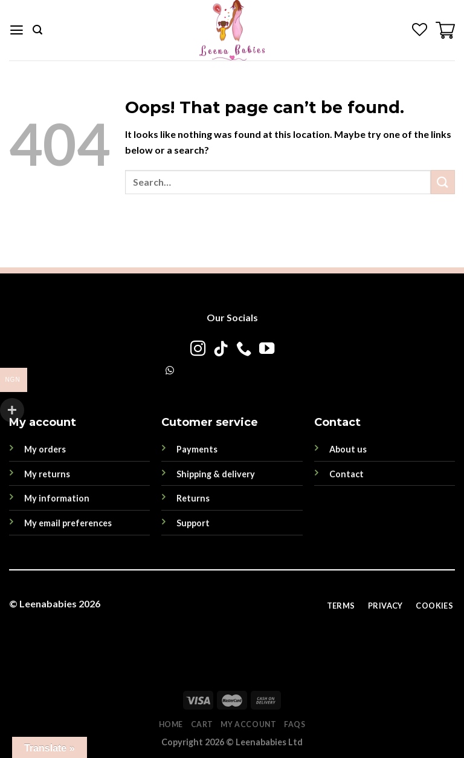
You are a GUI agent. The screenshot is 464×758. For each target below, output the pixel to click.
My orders (45, 449)
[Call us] (243, 349)
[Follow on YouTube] (266, 349)
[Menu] (16, 30)
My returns (47, 474)
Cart (202, 724)
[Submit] (443, 182)
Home (171, 724)
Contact (346, 474)
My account (248, 724)
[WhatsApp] (170, 370)
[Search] (37, 30)
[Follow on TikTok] (220, 349)
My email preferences (68, 523)
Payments (197, 449)
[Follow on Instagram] (197, 349)
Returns (193, 498)
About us (348, 449)
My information (56, 498)
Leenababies (48, 603)
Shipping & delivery (215, 474)
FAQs (294, 724)
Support (193, 523)
